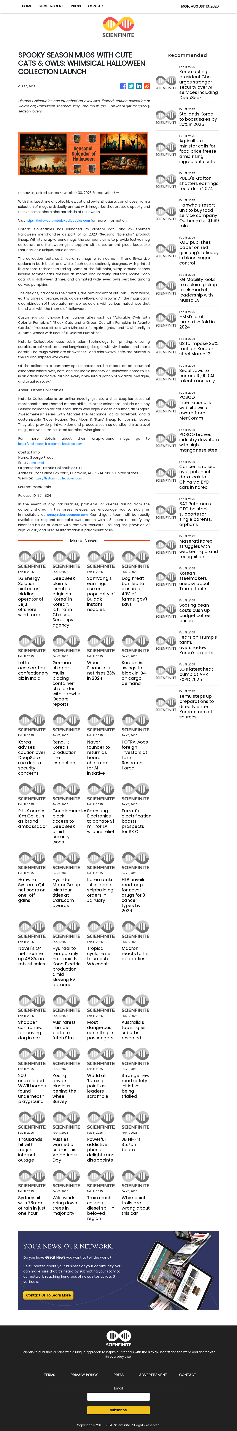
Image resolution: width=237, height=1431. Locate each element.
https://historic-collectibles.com (62, 478)
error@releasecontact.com (69, 514)
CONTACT (96, 6)
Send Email (38, 462)
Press (118, 1374)
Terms (49, 1374)
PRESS (76, 6)
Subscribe (118, 1410)
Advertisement (153, 1374)
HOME (27, 6)
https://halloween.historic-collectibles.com (63, 220)
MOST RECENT (51, 6)
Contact (187, 1374)
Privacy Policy (84, 1374)
